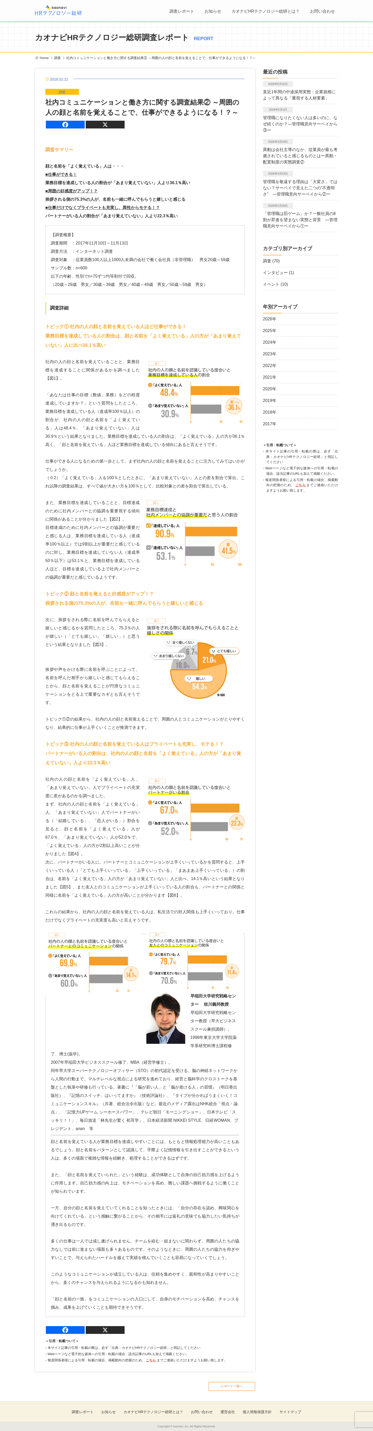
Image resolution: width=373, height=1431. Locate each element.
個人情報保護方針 (257, 1412)
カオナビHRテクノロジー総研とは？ (266, 11)
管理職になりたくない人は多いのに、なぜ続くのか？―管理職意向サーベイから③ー (300, 124)
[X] (105, 124)
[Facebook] (65, 124)
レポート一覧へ (232, 1386)
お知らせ (213, 11)
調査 (267, 261)
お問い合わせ (322, 11)
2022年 (269, 365)
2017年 (269, 424)
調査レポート (181, 11)
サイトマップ (290, 1412)
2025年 (269, 330)
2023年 (269, 354)
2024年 (269, 342)
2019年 (269, 400)
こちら (151, 1360)
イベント (271, 284)
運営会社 (227, 1412)
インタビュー (275, 272)
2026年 (269, 319)
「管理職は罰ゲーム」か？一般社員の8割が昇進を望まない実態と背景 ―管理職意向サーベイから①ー (300, 219)
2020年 (269, 389)
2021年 (269, 377)
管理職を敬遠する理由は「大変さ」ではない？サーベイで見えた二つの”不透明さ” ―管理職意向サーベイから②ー (300, 187)
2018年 (269, 412)
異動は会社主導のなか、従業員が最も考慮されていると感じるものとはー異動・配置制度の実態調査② (300, 155)
